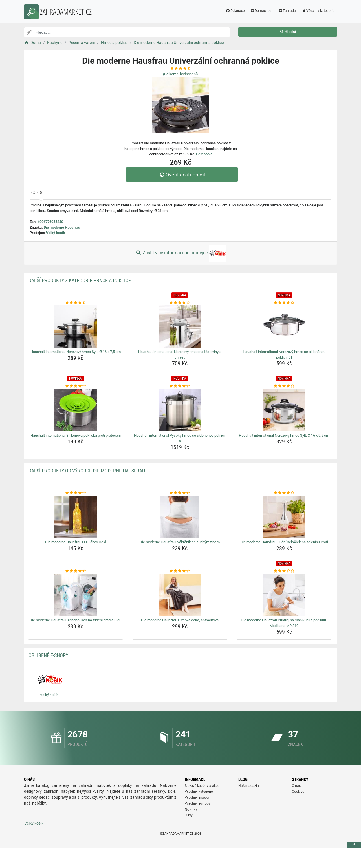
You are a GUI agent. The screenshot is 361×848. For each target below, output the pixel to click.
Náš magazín (248, 786)
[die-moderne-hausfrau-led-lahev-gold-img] (76, 517)
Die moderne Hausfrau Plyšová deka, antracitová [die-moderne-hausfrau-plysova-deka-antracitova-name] (180, 620)
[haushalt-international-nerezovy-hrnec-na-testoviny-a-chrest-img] (180, 326)
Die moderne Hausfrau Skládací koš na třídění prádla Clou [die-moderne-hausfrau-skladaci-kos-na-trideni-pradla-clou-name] (75, 620)
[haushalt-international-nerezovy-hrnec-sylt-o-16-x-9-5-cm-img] (284, 410)
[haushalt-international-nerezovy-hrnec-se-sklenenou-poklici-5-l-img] (284, 326)
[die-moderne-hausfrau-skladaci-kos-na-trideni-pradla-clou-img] (76, 595)
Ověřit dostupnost (182, 174)
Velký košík (55, 233)
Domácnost (261, 11)
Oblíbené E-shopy (48, 655)
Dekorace (235, 11)
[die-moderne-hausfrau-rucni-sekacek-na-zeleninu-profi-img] (284, 517)
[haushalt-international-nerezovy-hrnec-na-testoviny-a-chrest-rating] (180, 303)
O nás (296, 786)
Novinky (191, 809)
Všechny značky (197, 798)
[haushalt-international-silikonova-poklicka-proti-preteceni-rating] (76, 386)
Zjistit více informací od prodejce (180, 253)
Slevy (189, 815)
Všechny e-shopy (197, 803)
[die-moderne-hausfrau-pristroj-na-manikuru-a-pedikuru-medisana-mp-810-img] (284, 595)
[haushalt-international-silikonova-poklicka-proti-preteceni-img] (76, 410)
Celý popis (204, 154)
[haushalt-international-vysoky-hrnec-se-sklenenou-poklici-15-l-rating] (180, 386)
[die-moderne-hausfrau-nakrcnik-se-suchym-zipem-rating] (180, 493)
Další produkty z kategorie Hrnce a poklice (79, 280)
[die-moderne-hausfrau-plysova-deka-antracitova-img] (180, 595)
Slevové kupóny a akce (202, 786)
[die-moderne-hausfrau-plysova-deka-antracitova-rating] (180, 571)
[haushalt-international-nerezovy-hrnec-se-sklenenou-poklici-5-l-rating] (284, 303)
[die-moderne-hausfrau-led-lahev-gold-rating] (76, 493)
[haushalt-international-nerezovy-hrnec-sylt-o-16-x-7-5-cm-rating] (76, 303)
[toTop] (354, 845)
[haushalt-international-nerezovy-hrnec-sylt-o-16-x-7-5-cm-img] (76, 326)
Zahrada (287, 11)
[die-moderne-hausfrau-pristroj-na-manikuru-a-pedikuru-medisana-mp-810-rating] (284, 571)
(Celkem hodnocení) (180, 74)
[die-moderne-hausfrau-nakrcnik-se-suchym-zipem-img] (180, 517)
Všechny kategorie (317, 11)
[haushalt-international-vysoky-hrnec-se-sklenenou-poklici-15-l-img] (180, 410)
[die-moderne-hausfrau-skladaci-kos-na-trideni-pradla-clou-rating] (76, 571)
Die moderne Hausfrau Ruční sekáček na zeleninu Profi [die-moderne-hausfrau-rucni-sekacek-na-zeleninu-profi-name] (284, 542)
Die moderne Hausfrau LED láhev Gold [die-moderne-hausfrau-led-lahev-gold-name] (75, 542)
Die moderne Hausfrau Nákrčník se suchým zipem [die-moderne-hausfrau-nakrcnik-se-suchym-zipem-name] (180, 542)
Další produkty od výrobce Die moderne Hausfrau (86, 471)
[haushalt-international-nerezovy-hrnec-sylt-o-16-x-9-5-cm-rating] (284, 386)
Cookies (298, 792)
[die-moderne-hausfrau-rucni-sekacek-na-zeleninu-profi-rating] (284, 493)
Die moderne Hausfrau (62, 227)
